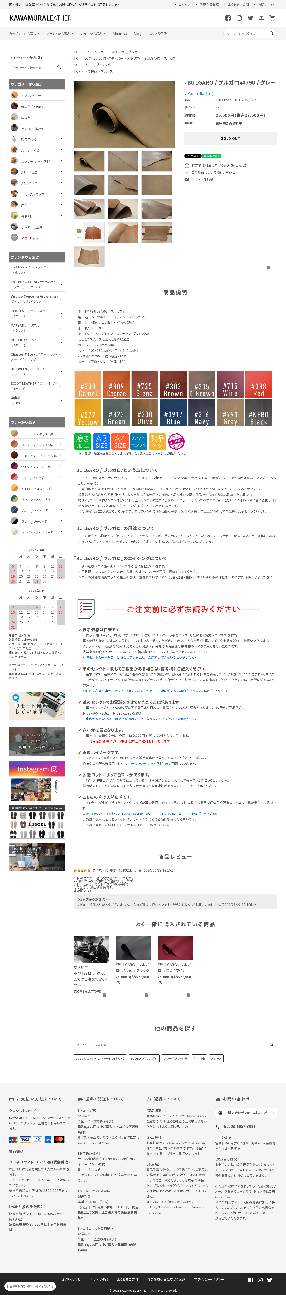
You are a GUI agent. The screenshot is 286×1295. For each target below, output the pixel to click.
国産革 (21, 117)
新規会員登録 (209, 4)
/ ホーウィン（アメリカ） (28, 371)
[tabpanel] (124, 114)
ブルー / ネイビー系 (30, 510)
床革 (19, 205)
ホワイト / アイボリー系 (32, 532)
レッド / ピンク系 (27, 478)
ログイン (185, 4)
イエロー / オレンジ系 (31, 488)
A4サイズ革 (24, 183)
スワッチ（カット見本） (31, 161)
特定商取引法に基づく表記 (166, 1279)
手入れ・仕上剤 (27, 227)
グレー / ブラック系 (97, 65)
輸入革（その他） (27, 107)
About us (120, 33)
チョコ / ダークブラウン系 (34, 456)
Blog (137, 33)
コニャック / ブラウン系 (32, 445)
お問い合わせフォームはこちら (243, 1112)
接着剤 (21, 216)
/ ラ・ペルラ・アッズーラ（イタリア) (33, 284)
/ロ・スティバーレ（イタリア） (32, 270)
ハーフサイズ (25, 150)
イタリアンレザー (95, 52)
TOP (77, 52)
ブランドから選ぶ (58, 33)
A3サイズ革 (24, 172)
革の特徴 (90, 71)
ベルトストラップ (27, 194)
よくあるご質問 (238, 4)
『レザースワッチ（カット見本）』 (145, 763)
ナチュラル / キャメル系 (32, 434)
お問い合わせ (267, 4)
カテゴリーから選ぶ (22, 33)
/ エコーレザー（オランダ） (34, 386)
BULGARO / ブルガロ (125, 52)
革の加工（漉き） (27, 128)
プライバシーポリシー (209, 1279)
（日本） (16, 400)
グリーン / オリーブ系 (30, 499)
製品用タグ (24, 139)
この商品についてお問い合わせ (209, 172)
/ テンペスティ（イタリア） (29, 313)
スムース (107, 71)
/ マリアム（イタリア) (25, 328)
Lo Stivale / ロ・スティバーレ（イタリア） (112, 58)
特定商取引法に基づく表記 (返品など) (215, 165)
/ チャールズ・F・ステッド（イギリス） (36, 357)
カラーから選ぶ (91, 33)
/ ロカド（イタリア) (24, 342)
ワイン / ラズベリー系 (31, 467)
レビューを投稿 (198, 179)
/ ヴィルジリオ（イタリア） (34, 299)
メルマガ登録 (157, 33)
